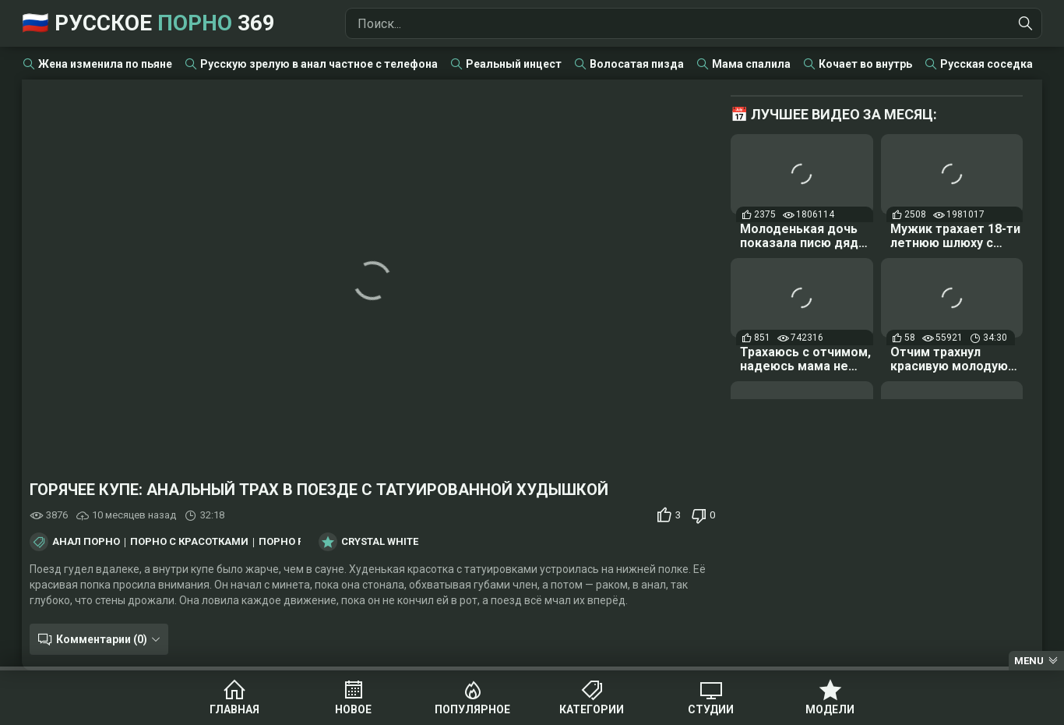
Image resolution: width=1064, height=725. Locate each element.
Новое (353, 709)
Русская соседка (986, 64)
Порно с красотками (189, 541)
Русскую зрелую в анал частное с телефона (319, 64)
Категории (591, 709)
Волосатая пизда (637, 64)
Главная (234, 709)
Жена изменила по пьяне (105, 64)
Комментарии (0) (101, 639)
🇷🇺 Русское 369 (148, 23)
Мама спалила (751, 64)
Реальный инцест (514, 64)
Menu (1029, 661)
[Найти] (1025, 23)
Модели (829, 709)
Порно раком (296, 541)
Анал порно (86, 541)
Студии (711, 709)
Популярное (472, 709)
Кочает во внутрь (865, 64)
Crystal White (379, 541)
